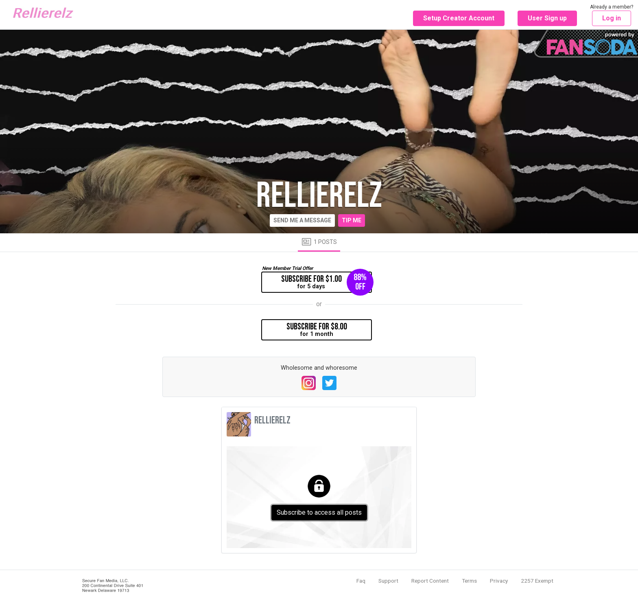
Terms (469, 580)
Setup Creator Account (458, 18)
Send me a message (302, 220)
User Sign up (547, 18)
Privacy (499, 580)
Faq (360, 580)
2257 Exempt (537, 580)
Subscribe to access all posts (319, 512)
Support (388, 580)
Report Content (430, 580)
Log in (611, 18)
